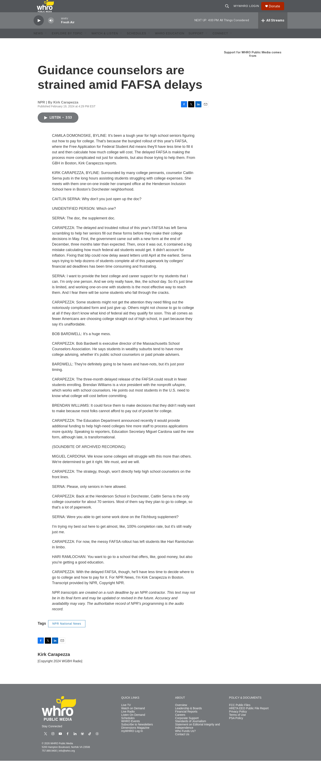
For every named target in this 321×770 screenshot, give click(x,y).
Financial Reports (186, 720)
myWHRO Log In (132, 740)
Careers (180, 724)
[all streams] (272, 29)
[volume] (50, 29)
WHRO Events (130, 730)
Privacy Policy (238, 720)
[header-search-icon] (229, 10)
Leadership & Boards (188, 717)
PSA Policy (236, 727)
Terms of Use (237, 724)
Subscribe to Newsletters (137, 733)
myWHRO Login (248, 10)
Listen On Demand (133, 724)
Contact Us (182, 743)
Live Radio (128, 720)
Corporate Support (187, 727)
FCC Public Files (239, 714)
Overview (181, 714)
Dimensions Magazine (135, 737)
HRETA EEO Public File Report (249, 717)
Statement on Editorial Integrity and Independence (197, 735)
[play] (38, 29)
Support (196, 42)
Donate (277, 11)
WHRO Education (169, 42)
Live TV (126, 714)
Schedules (128, 727)
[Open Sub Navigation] (46, 42)
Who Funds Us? (185, 740)
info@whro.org (67, 760)
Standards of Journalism (190, 730)
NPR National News (66, 632)
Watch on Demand (133, 717)
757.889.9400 (49, 760)
